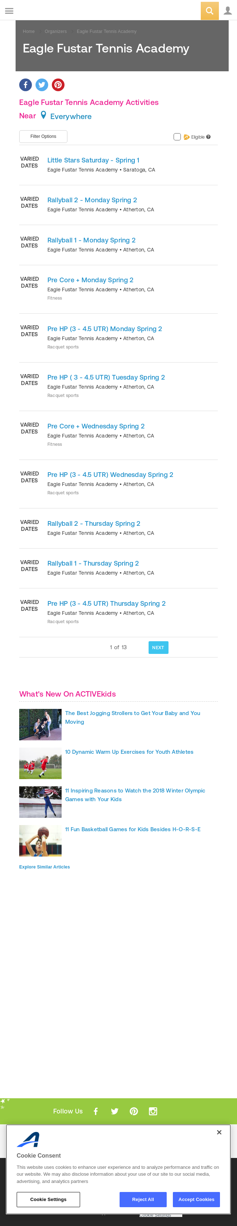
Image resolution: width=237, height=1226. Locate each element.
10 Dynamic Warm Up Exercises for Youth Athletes (129, 752)
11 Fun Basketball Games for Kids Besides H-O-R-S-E (132, 829)
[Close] (219, 1132)
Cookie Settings (155, 1215)
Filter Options (43, 136)
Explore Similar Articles (44, 867)
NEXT (158, 647)
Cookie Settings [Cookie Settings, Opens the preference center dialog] (48, 1199)
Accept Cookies (197, 1199)
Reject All (143, 1199)
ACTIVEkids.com (42, 11)
